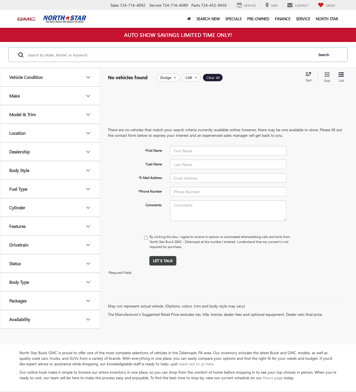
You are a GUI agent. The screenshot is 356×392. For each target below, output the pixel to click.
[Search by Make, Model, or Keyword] (170, 54)
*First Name (153, 150)
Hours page (273, 377)
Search (323, 54)
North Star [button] (327, 18)
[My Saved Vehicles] (326, 5)
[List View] (341, 77)
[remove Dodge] (168, 77)
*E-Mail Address (150, 177)
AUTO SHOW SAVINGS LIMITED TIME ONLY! (178, 34)
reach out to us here (196, 363)
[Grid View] (326, 77)
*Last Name (153, 164)
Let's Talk (163, 260)
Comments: (153, 205)
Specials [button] (233, 18)
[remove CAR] (191, 77)
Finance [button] (282, 18)
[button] (189, 19)
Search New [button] (208, 18)
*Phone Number (150, 191)
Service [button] (303, 18)
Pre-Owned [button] (258, 18)
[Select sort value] (310, 77)
